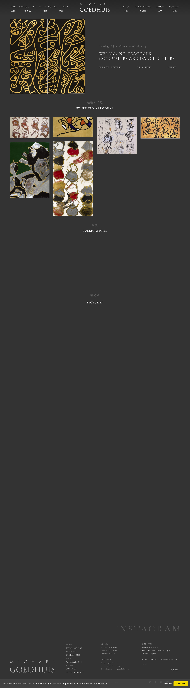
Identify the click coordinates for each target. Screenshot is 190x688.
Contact (174, 7)
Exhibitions (61, 7)
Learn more (100, 684)
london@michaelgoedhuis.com (116, 669)
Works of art (27, 7)
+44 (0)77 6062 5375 (112, 666)
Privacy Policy (75, 672)
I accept (180, 684)
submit (174, 670)
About (160, 7)
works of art (74, 648)
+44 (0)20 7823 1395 (111, 663)
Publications (143, 7)
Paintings (45, 7)
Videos (126, 7)
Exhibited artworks (110, 67)
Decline (168, 684)
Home (13, 7)
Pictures (171, 67)
